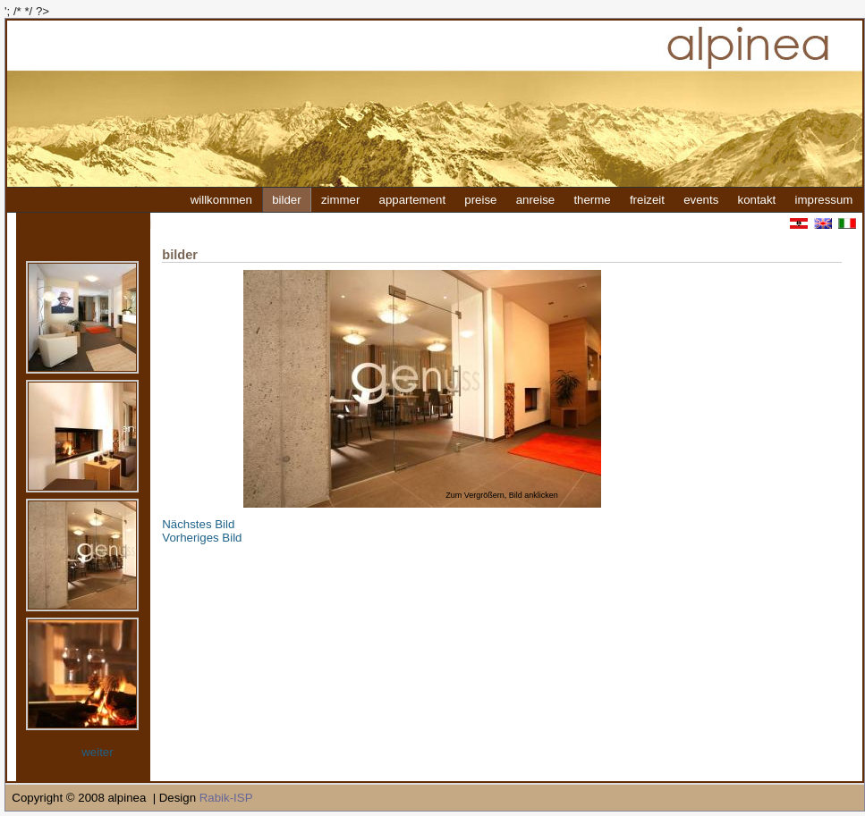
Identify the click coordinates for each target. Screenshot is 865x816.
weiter (97, 752)
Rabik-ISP (226, 797)
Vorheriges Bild (202, 537)
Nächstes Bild (198, 524)
